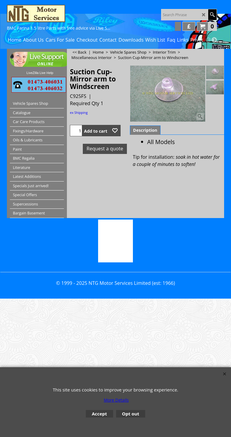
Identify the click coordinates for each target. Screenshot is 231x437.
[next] (214, 40)
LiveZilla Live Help (39, 73)
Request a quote (105, 148)
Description (145, 130)
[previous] (208, 40)
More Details (116, 400)
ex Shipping (79, 112)
